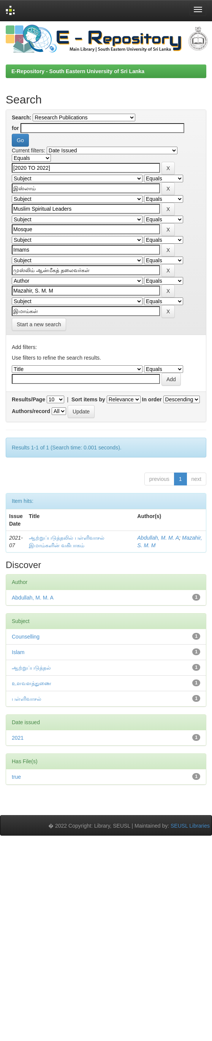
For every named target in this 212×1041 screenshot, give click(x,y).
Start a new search (39, 324)
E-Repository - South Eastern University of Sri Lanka (77, 71)
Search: (21, 117)
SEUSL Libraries (190, 826)
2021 (18, 738)
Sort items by (88, 399)
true (16, 777)
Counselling (26, 637)
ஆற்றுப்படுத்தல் (31, 668)
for (15, 128)
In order (152, 399)
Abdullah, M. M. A (158, 538)
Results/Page (28, 399)
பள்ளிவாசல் (26, 699)
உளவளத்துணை (31, 683)
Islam (18, 652)
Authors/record (31, 411)
